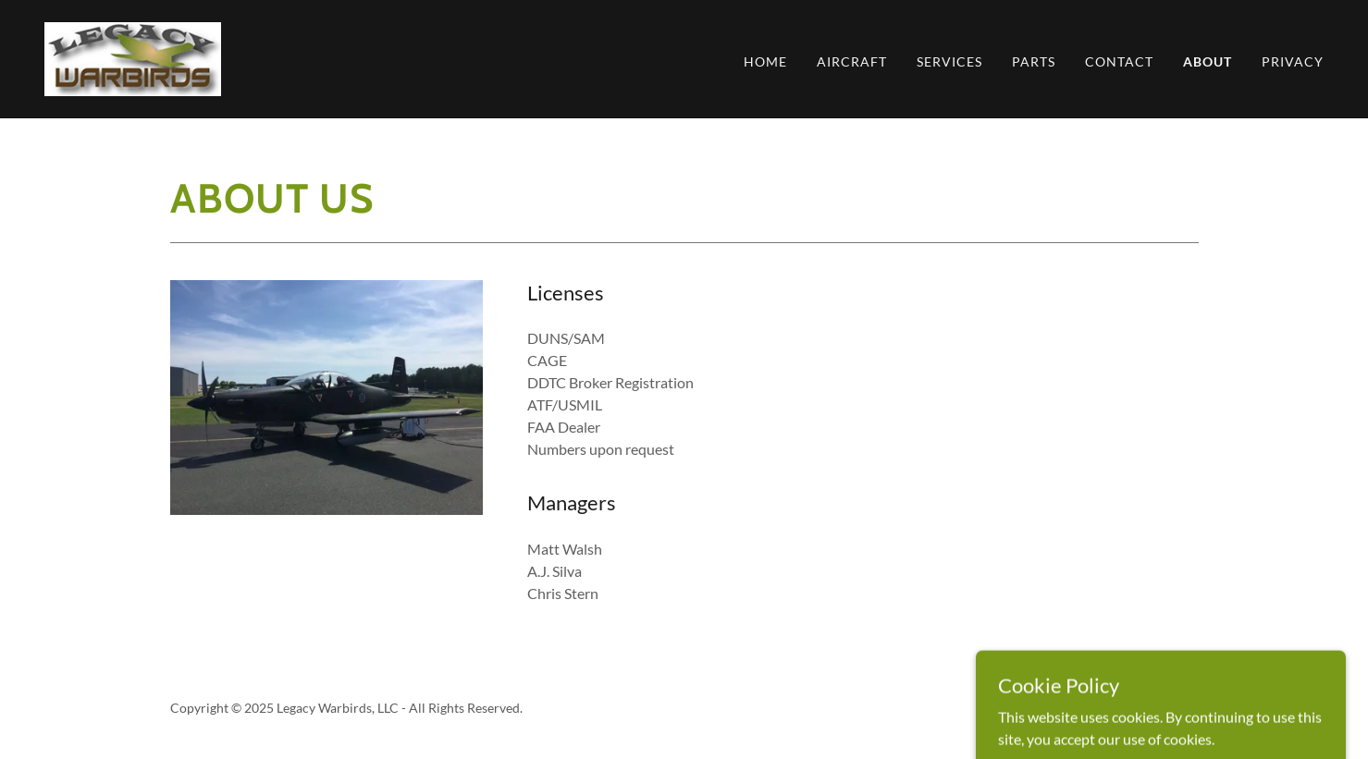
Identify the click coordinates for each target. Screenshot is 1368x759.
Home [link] (765, 61)
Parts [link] (1033, 61)
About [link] (1207, 61)
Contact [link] (1119, 61)
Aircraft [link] (852, 61)
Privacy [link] (1293, 61)
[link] (132, 57)
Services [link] (949, 61)
